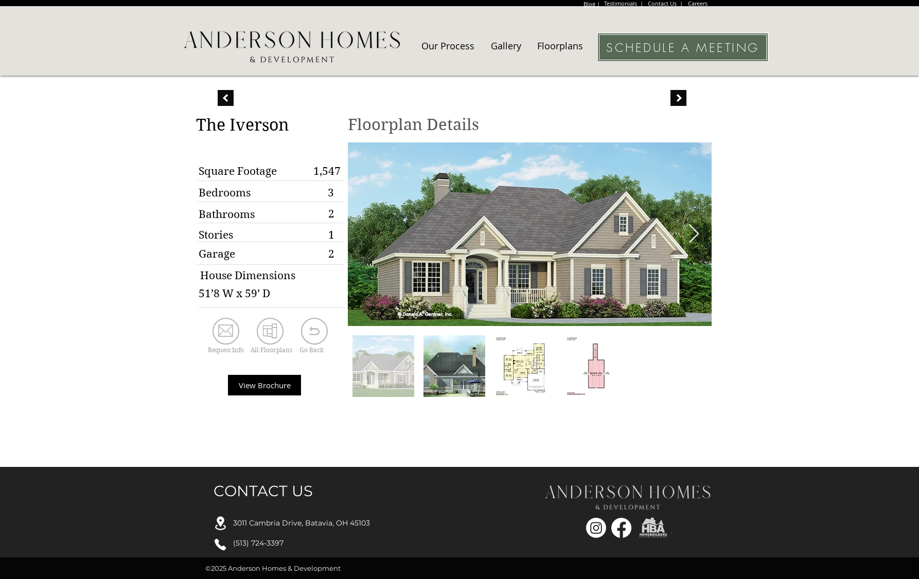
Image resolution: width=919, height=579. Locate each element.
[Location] (220, 523)
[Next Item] (694, 234)
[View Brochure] (264, 385)
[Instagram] (596, 528)
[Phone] (220, 544)
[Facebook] (621, 528)
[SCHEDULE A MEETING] (682, 47)
